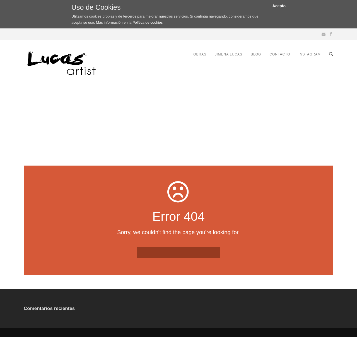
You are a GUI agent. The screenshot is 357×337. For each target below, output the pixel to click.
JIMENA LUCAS (228, 54)
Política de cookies (147, 22)
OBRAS (199, 54)
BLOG (256, 54)
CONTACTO (279, 54)
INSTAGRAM (310, 54)
